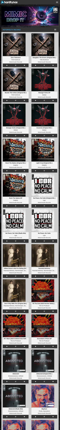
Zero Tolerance (16, 57)
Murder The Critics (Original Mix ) (16, 92)
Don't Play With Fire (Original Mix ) (15, 303)
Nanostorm (46, 411)
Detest (44, 95)
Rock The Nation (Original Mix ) (15, 163)
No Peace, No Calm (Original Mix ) (44, 198)
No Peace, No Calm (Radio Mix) (16, 233)
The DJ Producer (44, 305)
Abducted (15, 374)
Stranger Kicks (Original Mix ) (15, 128)
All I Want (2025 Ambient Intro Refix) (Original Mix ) (20, 338)
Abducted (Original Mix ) (44, 374)
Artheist (21, 376)
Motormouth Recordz (15, 62)
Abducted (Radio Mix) (16, 409)
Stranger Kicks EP (44, 92)
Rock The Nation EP (15, 198)
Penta (40, 411)
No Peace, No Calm (44, 233)
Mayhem (44, 409)
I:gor (44, 200)
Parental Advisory (9, 270)
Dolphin (15, 165)
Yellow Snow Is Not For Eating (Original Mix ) (18, 268)
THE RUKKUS (15, 60)
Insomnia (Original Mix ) (44, 128)
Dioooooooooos (13, 376)
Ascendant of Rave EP (44, 338)
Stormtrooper (19, 270)
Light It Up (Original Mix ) (44, 163)
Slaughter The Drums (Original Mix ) (44, 57)
